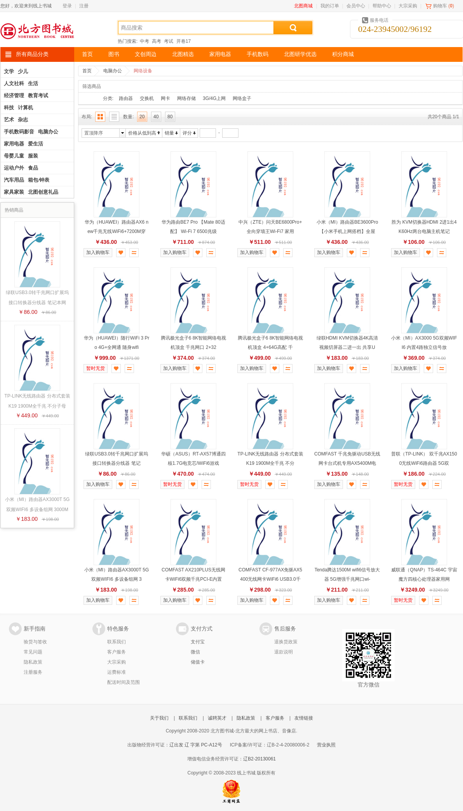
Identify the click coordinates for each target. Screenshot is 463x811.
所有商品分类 (32, 54)
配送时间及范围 (123, 682)
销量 (169, 133)
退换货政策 (286, 642)
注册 (84, 6)
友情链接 (303, 718)
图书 (113, 54)
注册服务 (33, 672)
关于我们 (159, 718)
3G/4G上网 (214, 98)
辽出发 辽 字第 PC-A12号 (195, 745)
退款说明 (283, 652)
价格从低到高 (142, 133)
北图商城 (303, 6)
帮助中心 (381, 6)
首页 (87, 54)
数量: (128, 116)
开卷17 (183, 41)
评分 (187, 133)
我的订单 (329, 6)
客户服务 (116, 652)
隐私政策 (33, 662)
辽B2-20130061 (259, 759)
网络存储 (186, 98)
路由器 (126, 98)
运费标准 (116, 672)
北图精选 (183, 54)
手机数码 (257, 54)
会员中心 (355, 6)
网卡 (165, 98)
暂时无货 (95, 368)
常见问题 (33, 652)
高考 (156, 41)
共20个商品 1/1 (443, 116)
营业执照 (326, 745)
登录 (67, 6)
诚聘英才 (217, 718)
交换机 (147, 98)
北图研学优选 (300, 54)
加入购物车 (98, 252)
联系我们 (116, 642)
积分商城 (343, 54)
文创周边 (146, 54)
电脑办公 (112, 71)
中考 (144, 41)
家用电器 (220, 54)
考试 (168, 41)
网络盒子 (242, 98)
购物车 (440, 6)
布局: (87, 116)
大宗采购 (408, 6)
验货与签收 (35, 642)
